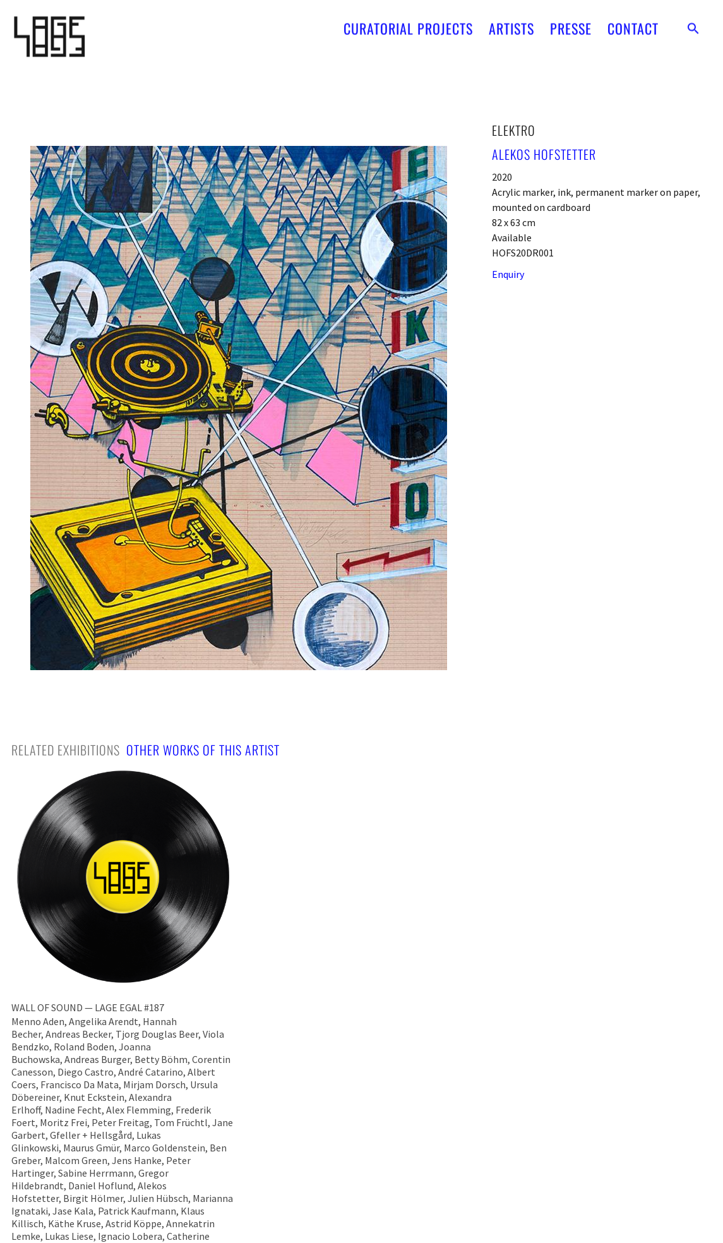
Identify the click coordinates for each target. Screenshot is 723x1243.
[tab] (65, 750)
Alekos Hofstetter (544, 154)
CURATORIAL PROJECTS (408, 23)
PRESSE (571, 23)
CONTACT (633, 23)
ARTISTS (511, 23)
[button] (693, 23)
